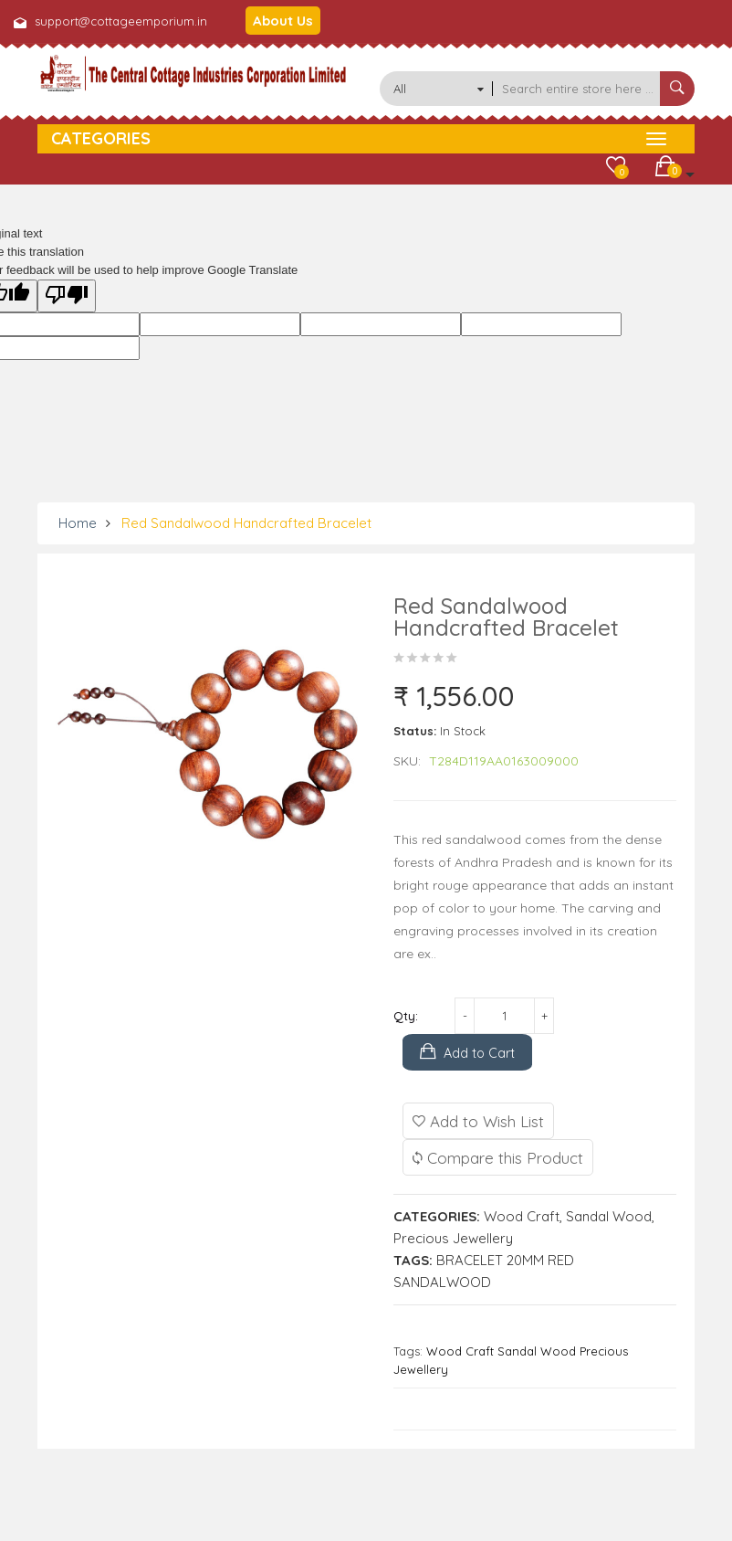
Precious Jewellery (453, 1238)
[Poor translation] (66, 296)
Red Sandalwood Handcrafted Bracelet (246, 523)
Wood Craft (521, 1216)
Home (77, 523)
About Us (283, 20)
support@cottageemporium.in (121, 21)
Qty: (405, 1015)
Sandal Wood (609, 1216)
